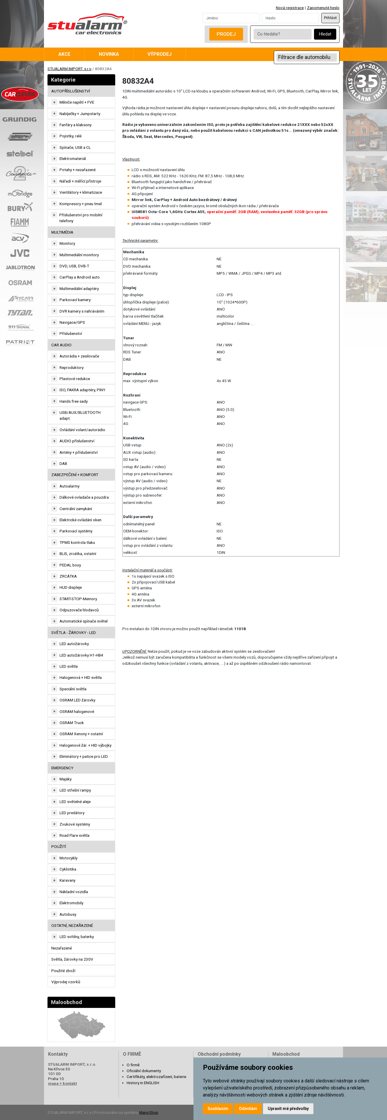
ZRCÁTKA (68, 576)
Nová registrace (290, 7)
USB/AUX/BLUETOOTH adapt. (80, 415)
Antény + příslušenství (79, 452)
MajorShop (148, 1112)
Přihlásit (330, 18)
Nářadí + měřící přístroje (80, 181)
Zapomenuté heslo (323, 7)
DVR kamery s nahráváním (82, 311)
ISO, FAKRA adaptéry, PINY (82, 389)
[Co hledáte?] (283, 34)
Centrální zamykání (76, 508)
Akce (64, 54)
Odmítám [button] (248, 1108)
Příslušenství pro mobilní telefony (80, 217)
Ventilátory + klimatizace (81, 192)
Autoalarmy (69, 486)
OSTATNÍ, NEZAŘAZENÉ (72, 925)
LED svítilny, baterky (77, 936)
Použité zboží (63, 970)
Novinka (109, 54)
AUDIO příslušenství (77, 440)
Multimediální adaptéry (79, 288)
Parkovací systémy (76, 531)
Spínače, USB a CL (75, 147)
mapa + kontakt (62, 1083)
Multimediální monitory (79, 254)
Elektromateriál (73, 158)
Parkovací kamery (75, 299)
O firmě (133, 1064)
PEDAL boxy (70, 565)
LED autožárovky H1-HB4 (81, 655)
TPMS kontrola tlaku (77, 542)
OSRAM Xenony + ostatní (81, 733)
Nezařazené (61, 948)
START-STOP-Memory (78, 598)
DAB (63, 463)
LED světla (69, 666)
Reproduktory (72, 367)
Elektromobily (71, 902)
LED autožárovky (74, 643)
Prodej (226, 34)
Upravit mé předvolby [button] (288, 1108)
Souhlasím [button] (218, 1108)
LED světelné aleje (75, 801)
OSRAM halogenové (77, 711)
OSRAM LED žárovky (77, 700)
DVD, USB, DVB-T (74, 266)
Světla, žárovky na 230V (72, 959)
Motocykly (68, 858)
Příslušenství (71, 333)
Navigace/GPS (72, 322)
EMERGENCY (62, 767)
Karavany (67, 880)
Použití (58, 846)
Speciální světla (73, 688)
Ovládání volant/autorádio (82, 429)
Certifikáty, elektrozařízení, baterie (156, 1076)
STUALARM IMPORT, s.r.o (69, 68)
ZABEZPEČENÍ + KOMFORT (74, 474)
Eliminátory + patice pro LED (84, 756)
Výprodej (159, 54)
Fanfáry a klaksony (75, 124)
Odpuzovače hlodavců (79, 610)
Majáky (66, 779)
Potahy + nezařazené (78, 169)
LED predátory (72, 812)
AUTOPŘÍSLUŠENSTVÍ (70, 91)
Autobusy (68, 914)
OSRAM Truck (72, 722)
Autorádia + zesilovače (79, 356)
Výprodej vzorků (65, 981)
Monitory (67, 243)
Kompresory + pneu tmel (81, 203)
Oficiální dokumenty (144, 1070)
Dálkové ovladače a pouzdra (84, 497)
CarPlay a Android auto (80, 277)
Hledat (325, 34)
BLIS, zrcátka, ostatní (78, 553)
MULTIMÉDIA (62, 232)
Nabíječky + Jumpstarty (80, 113)
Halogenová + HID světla (81, 677)
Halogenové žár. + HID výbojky (85, 745)
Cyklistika (68, 869)
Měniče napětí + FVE (77, 102)
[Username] (230, 18)
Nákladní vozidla (74, 891)
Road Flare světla (74, 835)
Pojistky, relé (71, 136)
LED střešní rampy (75, 790)
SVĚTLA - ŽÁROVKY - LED (73, 632)
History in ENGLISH (143, 1082)
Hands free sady (74, 401)
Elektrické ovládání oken (80, 519)
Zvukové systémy (75, 824)
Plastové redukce (75, 378)
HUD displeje (71, 587)
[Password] (290, 18)
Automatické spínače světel (84, 621)
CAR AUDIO (61, 345)
